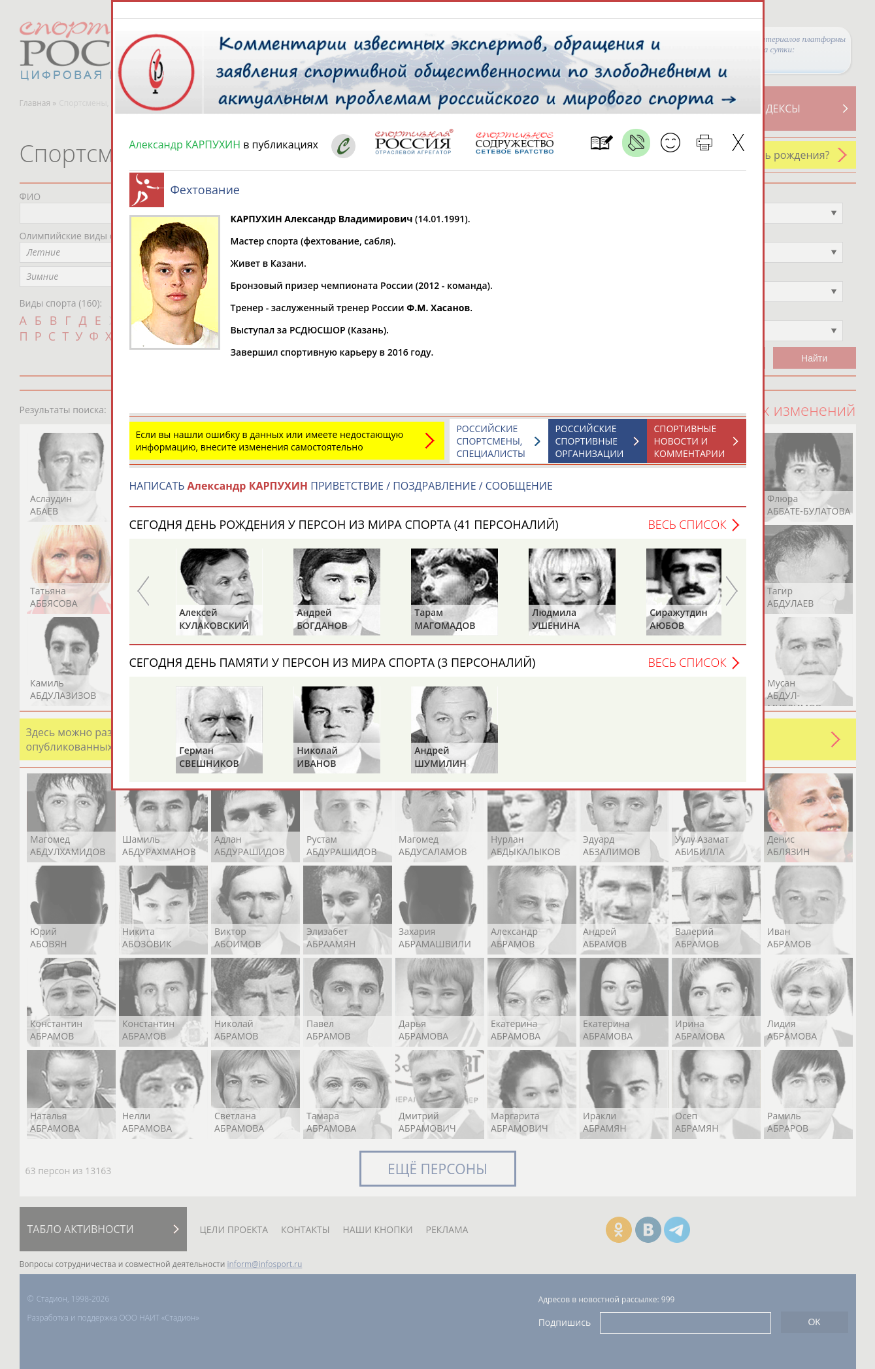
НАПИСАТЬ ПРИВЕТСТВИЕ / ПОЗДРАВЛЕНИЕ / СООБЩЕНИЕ (341, 492)
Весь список (687, 531)
